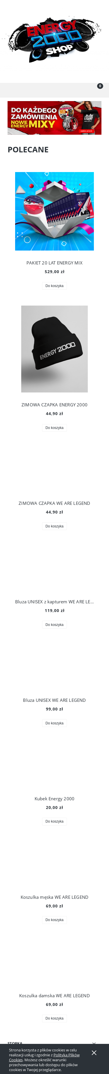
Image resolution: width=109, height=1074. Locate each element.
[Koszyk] (95, 90)
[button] (13, 90)
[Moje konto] (68, 91)
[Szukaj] (41, 90)
